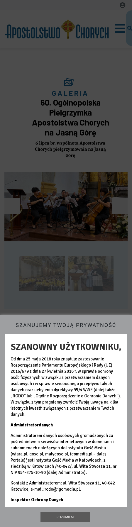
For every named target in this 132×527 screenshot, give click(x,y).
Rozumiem (65, 517)
